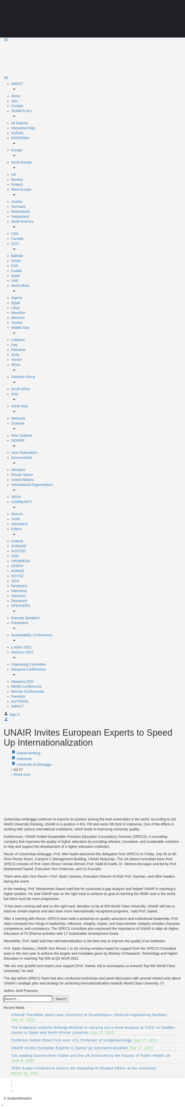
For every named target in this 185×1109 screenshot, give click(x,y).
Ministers (18, 470)
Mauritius (18, 313)
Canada (17, 239)
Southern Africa (23, 377)
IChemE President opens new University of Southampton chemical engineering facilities (89, 1015)
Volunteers (19, 524)
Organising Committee (28, 664)
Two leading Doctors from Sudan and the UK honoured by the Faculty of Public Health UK (91, 1056)
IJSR (15, 556)
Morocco (18, 318)
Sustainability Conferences (31, 635)
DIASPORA (20, 138)
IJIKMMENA (20, 561)
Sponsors (18, 596)
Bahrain (17, 256)
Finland (17, 184)
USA (14, 234)
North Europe (21, 162)
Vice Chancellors (24, 453)
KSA (14, 266)
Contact (17, 106)
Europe (16, 150)
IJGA (15, 581)
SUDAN (17, 133)
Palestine (18, 350)
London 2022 (21, 647)
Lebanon (18, 340)
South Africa (20, 389)
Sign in (14, 715)
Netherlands (20, 211)
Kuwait (16, 271)
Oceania (17, 423)
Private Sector (22, 475)
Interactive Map (23, 128)
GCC (15, 244)
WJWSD (17, 571)
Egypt (15, 303)
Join (14, 101)
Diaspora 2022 (22, 681)
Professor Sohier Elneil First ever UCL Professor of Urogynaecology (71, 1040)
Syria (15, 355)
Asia (14, 394)
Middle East (20, 328)
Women (17, 514)
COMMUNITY (22, 502)
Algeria (16, 298)
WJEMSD (18, 546)
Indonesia (21, 759)
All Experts (19, 123)
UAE (14, 281)
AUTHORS (19, 701)
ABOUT (17, 84)
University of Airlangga (31, 765)
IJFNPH (17, 566)
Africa (15, 365)
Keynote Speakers (25, 618)
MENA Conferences (26, 686)
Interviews (19, 591)
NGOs (16, 497)
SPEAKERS (20, 606)
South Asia (19, 406)
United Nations (22, 480)
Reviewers (19, 586)
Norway (17, 179)
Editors (16, 529)
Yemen (16, 360)
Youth (15, 519)
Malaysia (18, 418)
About (15, 96)
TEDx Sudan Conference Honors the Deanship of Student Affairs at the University (83, 1068)
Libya (15, 308)
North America (22, 221)
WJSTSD (18, 551)
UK (13, 174)
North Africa (20, 286)
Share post (20, 774)
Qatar (15, 276)
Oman (16, 261)
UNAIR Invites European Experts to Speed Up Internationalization (69, 1048)
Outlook (17, 541)
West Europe (21, 189)
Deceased (19, 601)
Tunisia (16, 323)
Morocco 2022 (22, 652)
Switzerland (20, 216)
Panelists (18, 696)
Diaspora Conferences (28, 669)
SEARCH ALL (22, 111)
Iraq (14, 345)
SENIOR (18, 440)
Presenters (19, 623)
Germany (18, 207)
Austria (16, 202)
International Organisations (32, 485)
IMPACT (17, 706)
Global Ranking (26, 753)
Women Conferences (27, 691)
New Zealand (21, 435)
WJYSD (17, 576)
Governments (21, 458)
